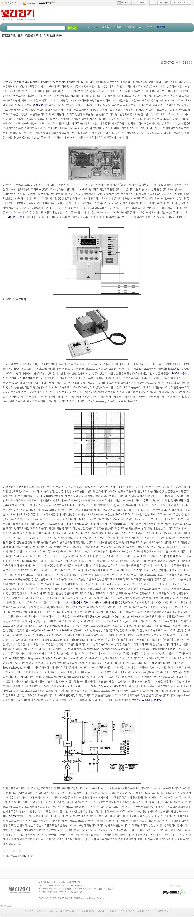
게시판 (148, 27)
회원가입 (164, 3)
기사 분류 (93, 27)
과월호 (105, 27)
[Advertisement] (97, 48)
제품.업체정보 (134, 27)
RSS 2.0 (31, 3)
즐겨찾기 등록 (12, 3)
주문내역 (138, 2)
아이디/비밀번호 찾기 (181, 3)
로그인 (153, 3)
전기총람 (117, 27)
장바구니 (124, 2)
